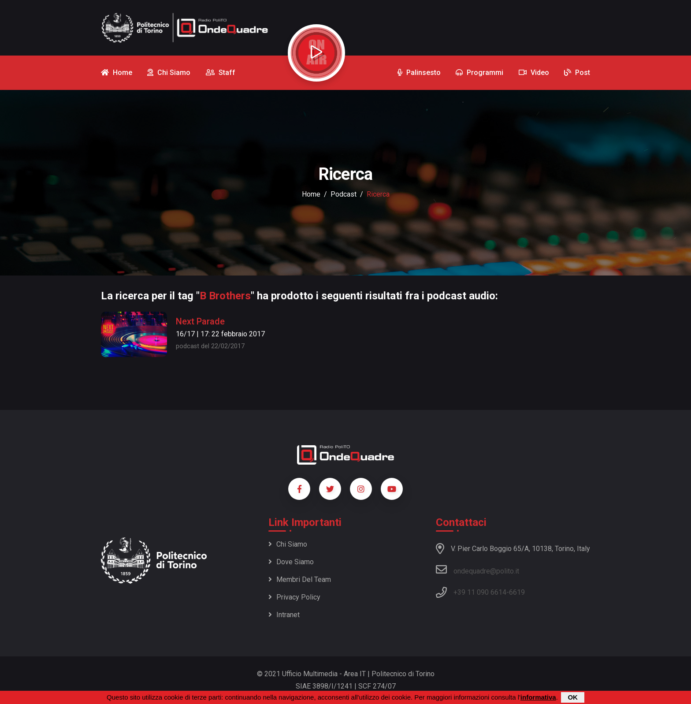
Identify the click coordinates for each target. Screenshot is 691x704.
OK (573, 697)
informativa (538, 697)
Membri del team (299, 579)
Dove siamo (291, 562)
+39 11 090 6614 (479, 592)
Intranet (284, 615)
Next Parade (200, 321)
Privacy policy (294, 597)
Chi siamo (287, 544)
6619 (517, 592)
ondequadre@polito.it (477, 569)
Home (311, 194)
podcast (344, 194)
